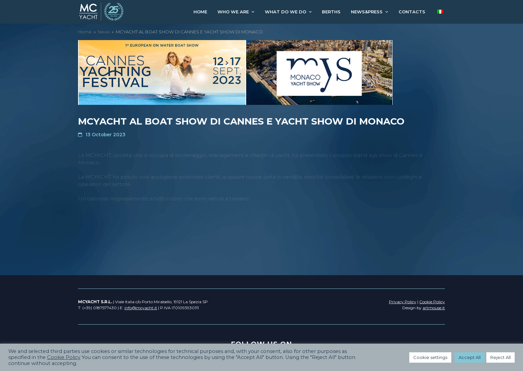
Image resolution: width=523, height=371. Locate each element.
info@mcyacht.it (140, 307)
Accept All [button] (470, 357)
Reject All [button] (500, 357)
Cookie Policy (63, 357)
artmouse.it (434, 307)
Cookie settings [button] (430, 357)
